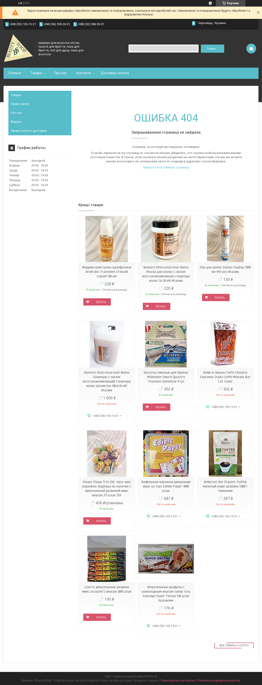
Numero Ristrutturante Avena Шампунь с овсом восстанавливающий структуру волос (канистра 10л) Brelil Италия (107, 381)
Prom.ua (151, 676)
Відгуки (16, 121)
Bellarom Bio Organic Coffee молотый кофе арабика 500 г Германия (225, 486)
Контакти (83, 73)
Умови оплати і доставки (29, 130)
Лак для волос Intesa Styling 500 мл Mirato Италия (225, 269)
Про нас (60, 73)
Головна (14, 73)
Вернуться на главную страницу (166, 167)
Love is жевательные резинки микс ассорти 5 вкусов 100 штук (106, 589)
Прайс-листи (20, 104)
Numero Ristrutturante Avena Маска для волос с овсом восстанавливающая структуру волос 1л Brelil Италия (166, 273)
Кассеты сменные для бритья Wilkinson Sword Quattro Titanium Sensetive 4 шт (166, 377)
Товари (36, 73)
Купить (101, 302)
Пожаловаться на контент (178, 680)
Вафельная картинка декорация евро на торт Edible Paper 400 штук (166, 486)
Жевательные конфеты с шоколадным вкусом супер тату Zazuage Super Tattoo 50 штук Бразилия (166, 593)
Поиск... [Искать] (212, 48)
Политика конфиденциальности (219, 680)
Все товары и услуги (234, 645)
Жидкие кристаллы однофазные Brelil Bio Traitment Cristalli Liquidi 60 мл (106, 271)
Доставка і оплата (115, 73)
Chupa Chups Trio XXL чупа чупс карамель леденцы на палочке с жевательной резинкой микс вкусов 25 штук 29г (106, 488)
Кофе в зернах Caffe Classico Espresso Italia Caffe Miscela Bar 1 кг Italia (225, 377)
